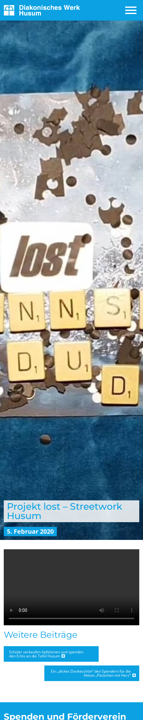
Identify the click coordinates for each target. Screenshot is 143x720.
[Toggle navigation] (131, 10)
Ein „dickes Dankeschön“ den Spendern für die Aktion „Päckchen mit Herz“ (91, 673)
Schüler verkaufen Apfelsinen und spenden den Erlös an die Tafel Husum (46, 654)
